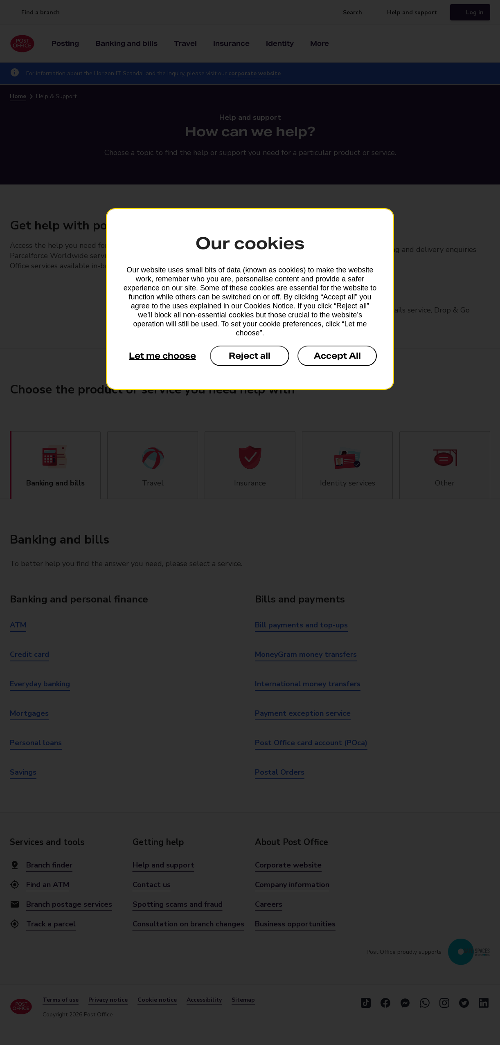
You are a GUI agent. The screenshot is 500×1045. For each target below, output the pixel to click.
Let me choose (162, 356)
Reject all (249, 356)
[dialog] (250, 299)
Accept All (337, 356)
